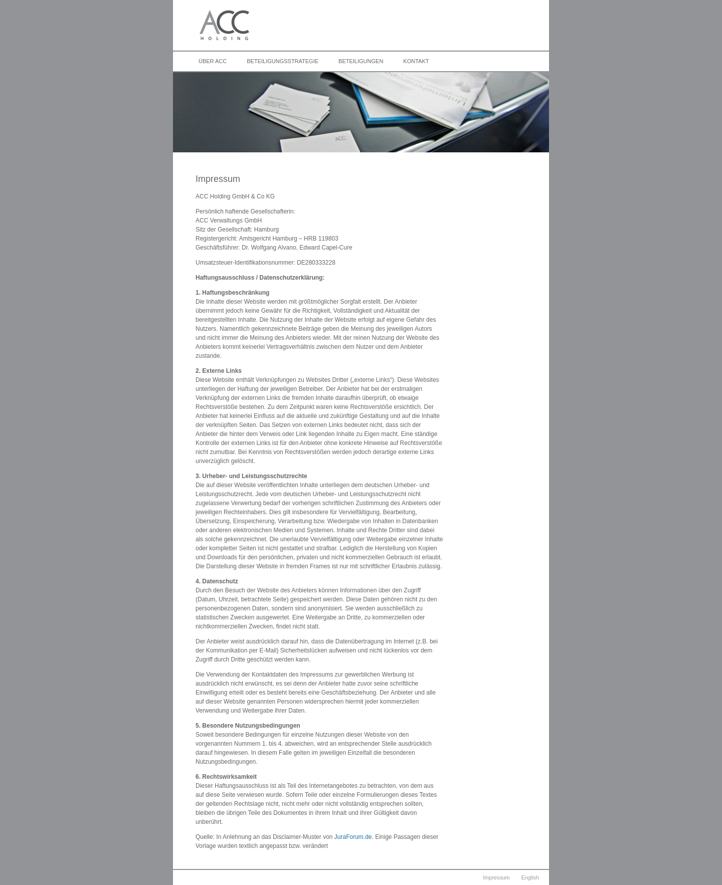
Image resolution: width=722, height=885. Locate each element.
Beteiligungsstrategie (282, 61)
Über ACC (213, 61)
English (530, 877)
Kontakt (416, 61)
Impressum (496, 877)
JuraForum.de (353, 836)
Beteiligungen (360, 61)
